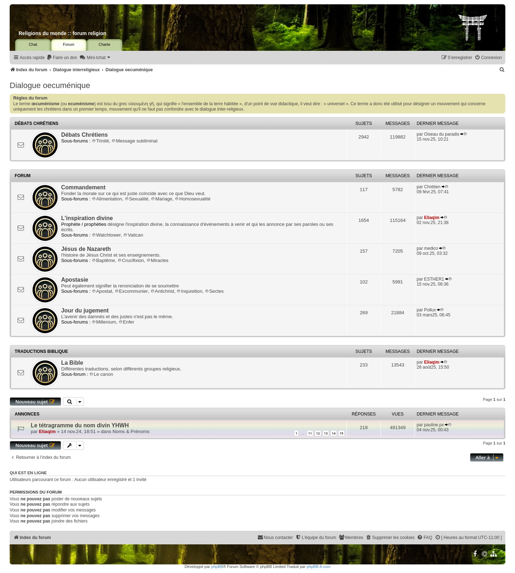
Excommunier (131, 291)
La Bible (72, 363)
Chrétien (432, 186)
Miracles (157, 260)
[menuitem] (61, 58)
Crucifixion (131, 260)
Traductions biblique (41, 351)
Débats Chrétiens (36, 123)
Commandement (83, 187)
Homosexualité (192, 198)
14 (333, 433)
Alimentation (107, 198)
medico (431, 248)
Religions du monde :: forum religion (62, 33)
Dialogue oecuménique (50, 85)
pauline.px (434, 424)
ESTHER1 (434, 279)
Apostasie (74, 280)
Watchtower (106, 235)
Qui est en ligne (28, 473)
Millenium (104, 322)
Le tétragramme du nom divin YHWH (80, 425)
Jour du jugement (85, 310)
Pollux (430, 309)
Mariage (161, 198)
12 (318, 433)
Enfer (126, 322)
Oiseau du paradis (441, 134)
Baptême (103, 260)
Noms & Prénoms (131, 431)
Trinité (100, 141)
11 (310, 433)
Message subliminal (134, 141)
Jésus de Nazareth (86, 249)
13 (326, 433)
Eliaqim (432, 217)
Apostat (102, 291)
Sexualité (136, 198)
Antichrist (162, 291)
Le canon (101, 374)
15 (341, 433)
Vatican (133, 235)
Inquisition (189, 291)
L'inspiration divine (87, 218)
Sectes (214, 291)
